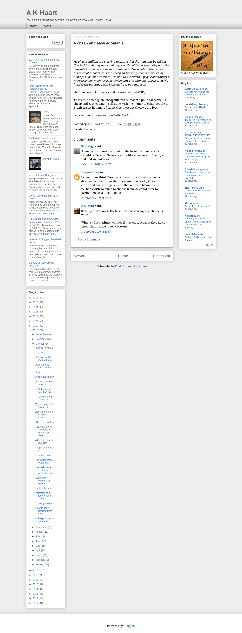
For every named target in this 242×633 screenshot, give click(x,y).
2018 (36, 570)
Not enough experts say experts (42, 480)
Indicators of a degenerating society (43, 496)
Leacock (89, 129)
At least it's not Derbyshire (43, 175)
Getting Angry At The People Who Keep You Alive (44, 431)
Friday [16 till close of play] (198, 237)
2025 (36, 302)
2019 (36, 330)
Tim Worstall (192, 203)
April (38, 550)
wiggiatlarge (90, 172)
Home (33, 25)
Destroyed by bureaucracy (43, 366)
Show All (209, 245)
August (40, 531)
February (41, 559)
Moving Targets (51, 158)
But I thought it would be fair (43, 390)
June (38, 541)
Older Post (161, 256)
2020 (36, 325)
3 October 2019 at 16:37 (96, 231)
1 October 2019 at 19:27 (96, 164)
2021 (36, 321)
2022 (36, 316)
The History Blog (194, 187)
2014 (36, 589)
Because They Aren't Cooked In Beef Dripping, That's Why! (197, 156)
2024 (36, 307)
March (39, 555)
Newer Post (83, 256)
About (47, 25)
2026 (36, 297)
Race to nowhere (44, 347)
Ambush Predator (195, 150)
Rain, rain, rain (42, 455)
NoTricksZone (193, 215)
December (41, 334)
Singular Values (194, 117)
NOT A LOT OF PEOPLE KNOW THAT (197, 134)
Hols (37, 372)
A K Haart (41, 12)
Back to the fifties (44, 488)
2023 (36, 311)
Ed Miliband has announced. (44, 219)
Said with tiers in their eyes (43, 138)
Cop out (39, 352)
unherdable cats (194, 234)
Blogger (128, 626)
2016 (36, 579)
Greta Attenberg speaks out (43, 398)
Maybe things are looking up (44, 405)
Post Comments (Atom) (131, 266)
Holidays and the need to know (44, 358)
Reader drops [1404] (195, 107)
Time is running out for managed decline (41, 87)
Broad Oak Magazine (196, 169)
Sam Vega (87, 146)
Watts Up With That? (196, 89)
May (38, 545)
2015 (36, 584)
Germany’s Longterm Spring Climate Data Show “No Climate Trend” (198, 221)
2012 (36, 598)
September (42, 527)
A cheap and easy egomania (44, 520)
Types (46, 112)
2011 (36, 603)
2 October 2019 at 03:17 (96, 198)
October (40, 343)
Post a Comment (89, 239)
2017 (36, 575)
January (40, 564)
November (41, 339)
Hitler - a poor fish (44, 422)
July (38, 536)
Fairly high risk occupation (198, 206)
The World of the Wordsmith (44, 461)
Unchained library (44, 376)
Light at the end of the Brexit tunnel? (44, 414)
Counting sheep (43, 503)
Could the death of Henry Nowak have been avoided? (197, 175)
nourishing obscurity (197, 104)
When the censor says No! (44, 441)
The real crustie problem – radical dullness (44, 470)
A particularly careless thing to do (43, 511)
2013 (36, 593)
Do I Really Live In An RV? (44, 383)
